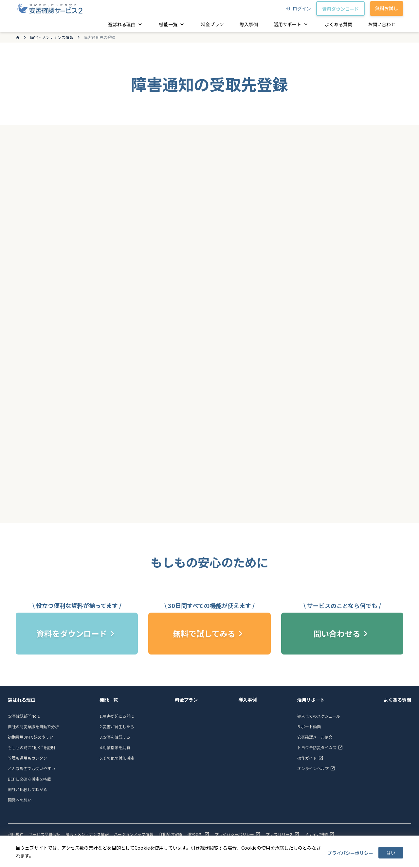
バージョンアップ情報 (133, 834)
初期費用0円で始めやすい (30, 737)
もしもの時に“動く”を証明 (31, 747)
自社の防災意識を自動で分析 (33, 726)
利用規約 (16, 834)
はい (390, 852)
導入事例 (247, 699)
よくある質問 (397, 699)
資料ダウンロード (340, 9)
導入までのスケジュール (318, 716)
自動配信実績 (170, 834)
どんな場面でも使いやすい (31, 768)
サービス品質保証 (44, 834)
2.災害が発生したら (117, 726)
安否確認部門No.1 (24, 716)
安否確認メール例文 (315, 737)
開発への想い (19, 799)
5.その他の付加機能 (117, 758)
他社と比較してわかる (27, 789)
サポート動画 (309, 726)
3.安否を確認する (115, 737)
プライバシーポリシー (350, 853)
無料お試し (386, 8)
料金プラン (186, 699)
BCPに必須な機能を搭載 (29, 779)
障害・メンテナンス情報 (51, 37)
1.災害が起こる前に (117, 716)
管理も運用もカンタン (27, 758)
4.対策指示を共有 (115, 747)
